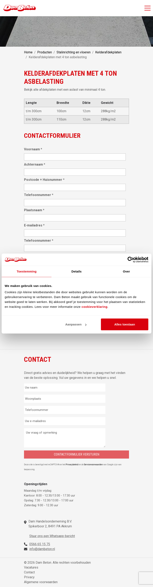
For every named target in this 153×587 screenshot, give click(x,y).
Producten (44, 52)
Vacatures (31, 567)
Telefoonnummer (38, 195)
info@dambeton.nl (42, 549)
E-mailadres (34, 225)
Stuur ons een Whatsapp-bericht (52, 536)
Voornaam (33, 149)
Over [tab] (126, 271)
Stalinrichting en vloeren (74, 52)
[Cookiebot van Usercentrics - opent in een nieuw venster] (130, 259)
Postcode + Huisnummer (44, 180)
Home (28, 52)
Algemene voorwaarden (41, 582)
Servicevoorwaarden (93, 464)
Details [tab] (76, 271)
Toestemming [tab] (27, 271)
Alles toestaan (124, 324)
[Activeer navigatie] (147, 8)
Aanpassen (75, 324)
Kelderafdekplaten (108, 52)
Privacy (29, 577)
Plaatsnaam (34, 210)
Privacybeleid (72, 464)
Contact (29, 572)
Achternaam (34, 164)
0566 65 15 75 (39, 544)
